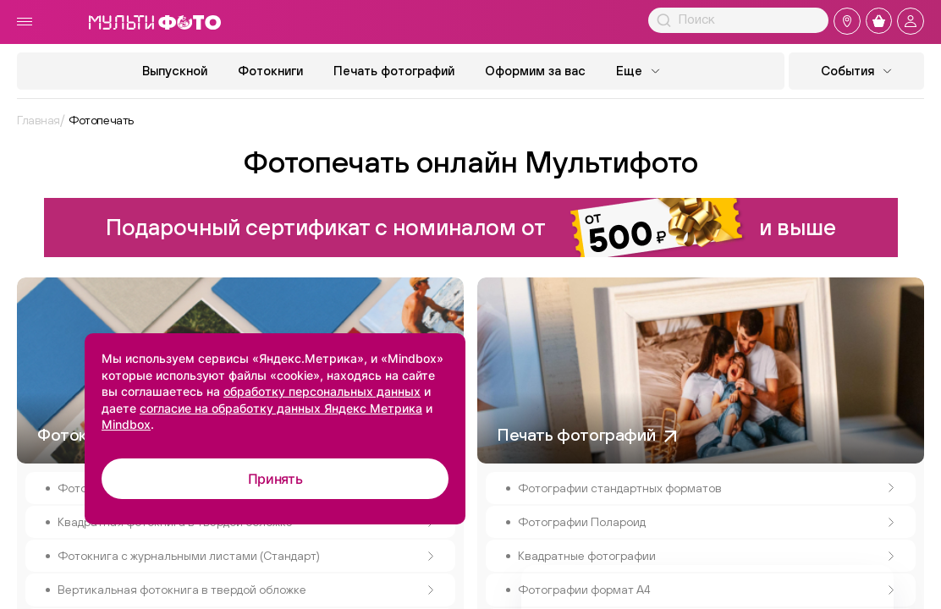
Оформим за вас (535, 70)
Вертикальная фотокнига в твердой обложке (246, 589)
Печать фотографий (393, 70)
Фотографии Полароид (706, 522)
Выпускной (174, 70)
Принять (275, 478)
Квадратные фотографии (706, 555)
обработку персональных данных (322, 391)
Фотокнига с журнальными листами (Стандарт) (246, 555)
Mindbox (126, 424)
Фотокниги (270, 70)
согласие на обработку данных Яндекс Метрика (281, 408)
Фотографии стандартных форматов (706, 488)
